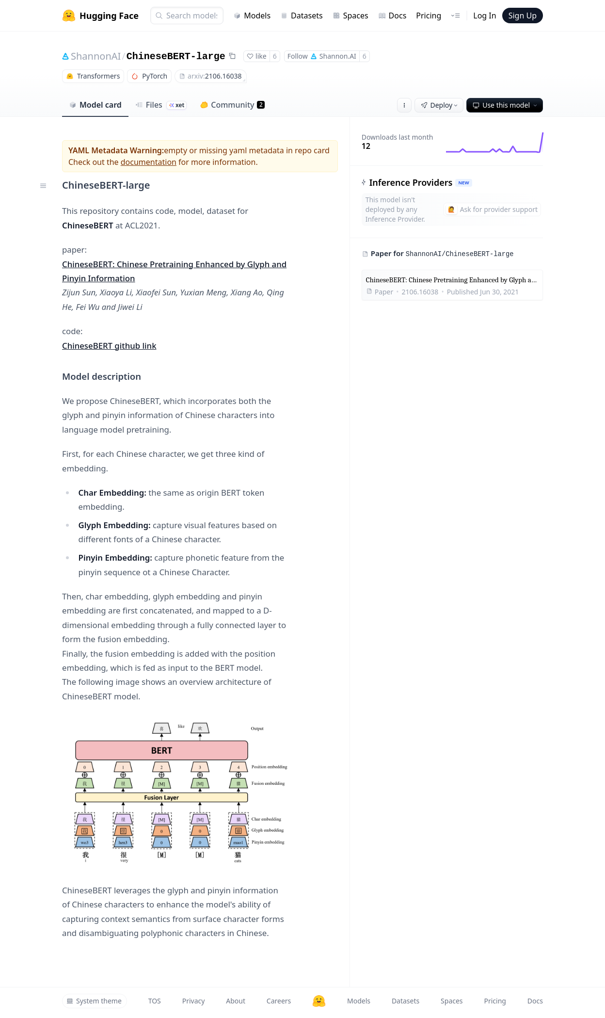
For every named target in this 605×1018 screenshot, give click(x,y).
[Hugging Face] (319, 1001)
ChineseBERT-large (176, 56)
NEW (463, 182)
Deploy (440, 105)
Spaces (350, 15)
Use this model (506, 105)
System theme (94, 1000)
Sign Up (523, 15)
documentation (148, 162)
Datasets (301, 15)
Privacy (193, 1000)
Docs (392, 15)
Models (252, 15)
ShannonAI (96, 56)
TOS (154, 1000)
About (235, 1000)
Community (232, 104)
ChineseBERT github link (109, 345)
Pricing (428, 15)
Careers (279, 1000)
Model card (95, 104)
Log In (484, 15)
